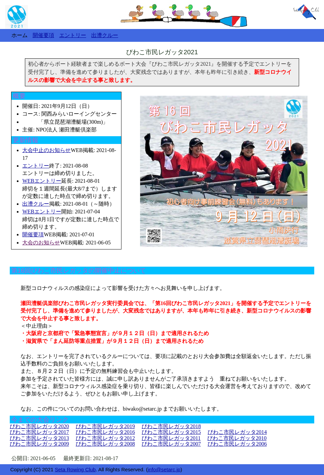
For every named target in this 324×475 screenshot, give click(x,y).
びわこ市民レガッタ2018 (171, 426)
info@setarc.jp (164, 469)
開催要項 (33, 234)
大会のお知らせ (41, 242)
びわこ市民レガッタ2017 (39, 432)
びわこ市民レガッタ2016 (105, 432)
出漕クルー (35, 204)
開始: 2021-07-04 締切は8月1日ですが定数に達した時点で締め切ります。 (70, 219)
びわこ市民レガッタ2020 (39, 426)
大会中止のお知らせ (46, 150)
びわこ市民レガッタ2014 (237, 432)
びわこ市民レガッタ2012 (105, 438)
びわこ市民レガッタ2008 (105, 444)
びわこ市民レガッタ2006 (237, 444)
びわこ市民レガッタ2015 (171, 432)
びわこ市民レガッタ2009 (39, 444)
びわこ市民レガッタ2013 (39, 438)
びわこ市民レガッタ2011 (171, 438)
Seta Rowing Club (75, 469)
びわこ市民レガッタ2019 (105, 426)
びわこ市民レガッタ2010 (236, 438)
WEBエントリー (41, 181)
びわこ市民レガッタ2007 (171, 444)
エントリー (35, 166)
